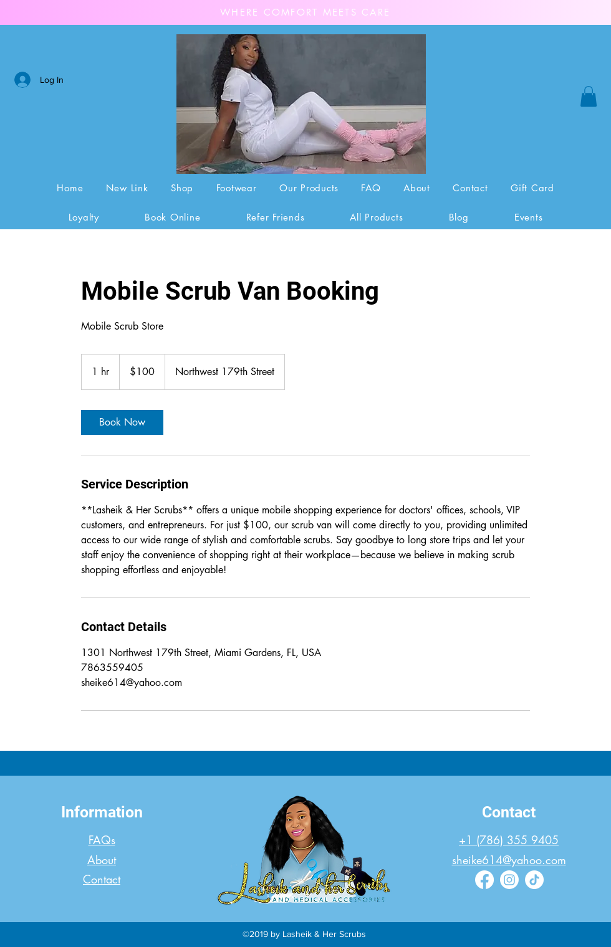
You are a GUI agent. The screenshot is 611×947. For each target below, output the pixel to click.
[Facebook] (484, 879)
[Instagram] (509, 879)
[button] (588, 96)
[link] (122, 422)
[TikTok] (534, 879)
